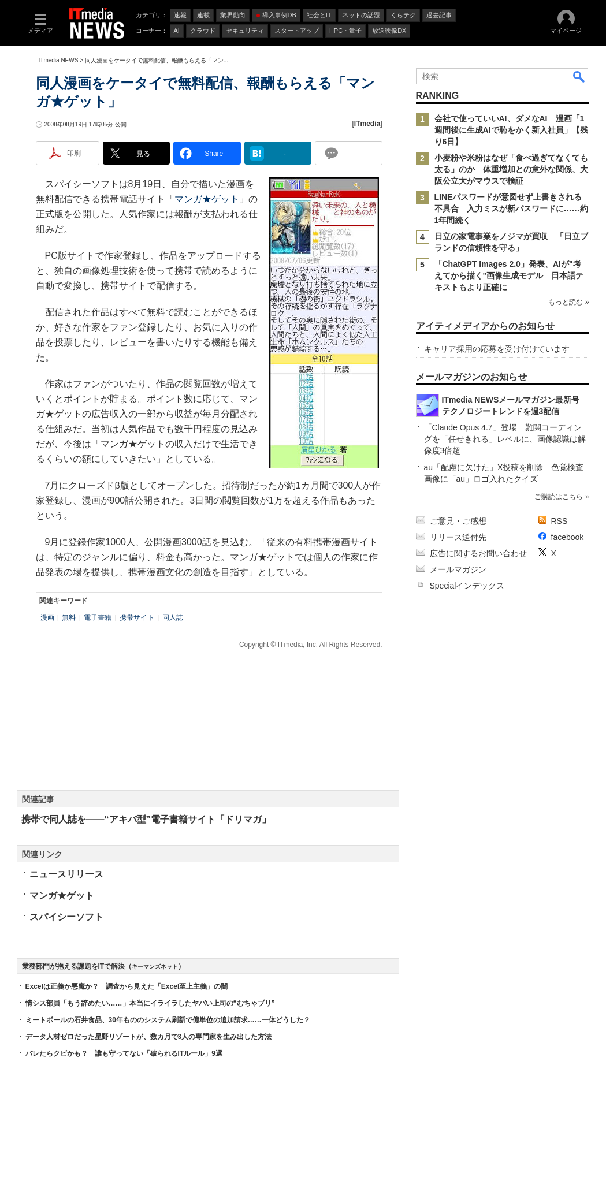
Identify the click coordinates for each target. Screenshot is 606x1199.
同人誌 (172, 617)
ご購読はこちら (558, 497)
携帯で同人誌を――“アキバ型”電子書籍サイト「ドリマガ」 (146, 819)
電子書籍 (97, 617)
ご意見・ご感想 (458, 521)
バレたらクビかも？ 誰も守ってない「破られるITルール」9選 (123, 1053)
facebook (567, 537)
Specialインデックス (467, 585)
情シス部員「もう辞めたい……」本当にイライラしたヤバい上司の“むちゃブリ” (150, 1003)
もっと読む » (568, 302)
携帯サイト (137, 617)
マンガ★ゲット (206, 199)
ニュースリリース (66, 874)
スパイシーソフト (66, 917)
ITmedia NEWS (59, 60)
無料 (69, 617)
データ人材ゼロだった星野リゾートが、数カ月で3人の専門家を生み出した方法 (148, 1037)
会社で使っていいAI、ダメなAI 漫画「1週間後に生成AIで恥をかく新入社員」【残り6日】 (511, 130)
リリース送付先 (458, 537)
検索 (579, 76)
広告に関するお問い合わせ (478, 553)
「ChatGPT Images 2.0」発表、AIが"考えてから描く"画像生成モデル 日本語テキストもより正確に (509, 275)
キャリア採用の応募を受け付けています (497, 348)
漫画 (47, 617)
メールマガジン (458, 569)
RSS (559, 521)
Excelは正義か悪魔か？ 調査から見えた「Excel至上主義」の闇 (126, 986)
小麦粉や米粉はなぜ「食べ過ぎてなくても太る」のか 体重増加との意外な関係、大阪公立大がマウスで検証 (511, 169)
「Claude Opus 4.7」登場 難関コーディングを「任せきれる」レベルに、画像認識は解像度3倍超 (505, 439)
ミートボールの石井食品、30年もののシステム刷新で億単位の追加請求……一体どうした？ (167, 1020)
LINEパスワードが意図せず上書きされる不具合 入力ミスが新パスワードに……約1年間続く (511, 208)
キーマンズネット (155, 966)
